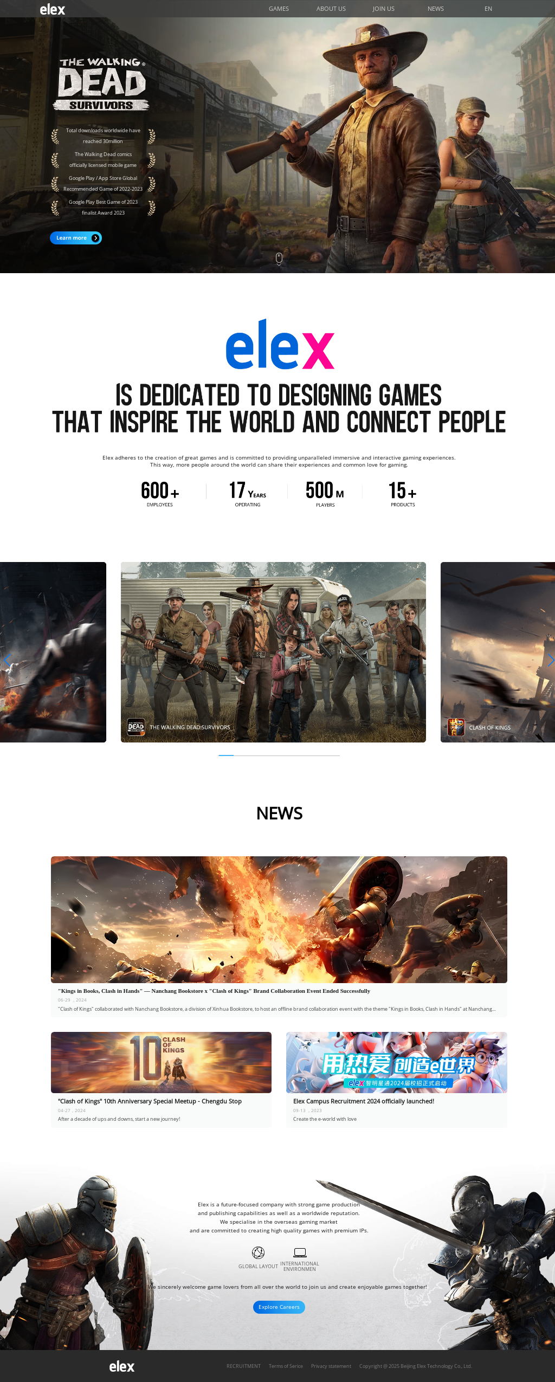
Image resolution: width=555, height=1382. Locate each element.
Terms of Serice (286, 1366)
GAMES (279, 8)
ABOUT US (331, 8)
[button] (6, 660)
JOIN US (384, 8)
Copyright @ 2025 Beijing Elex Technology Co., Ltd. (415, 1366)
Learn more (76, 237)
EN (488, 8)
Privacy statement (331, 1366)
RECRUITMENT (244, 1366)
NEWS (436, 8)
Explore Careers (279, 1306)
